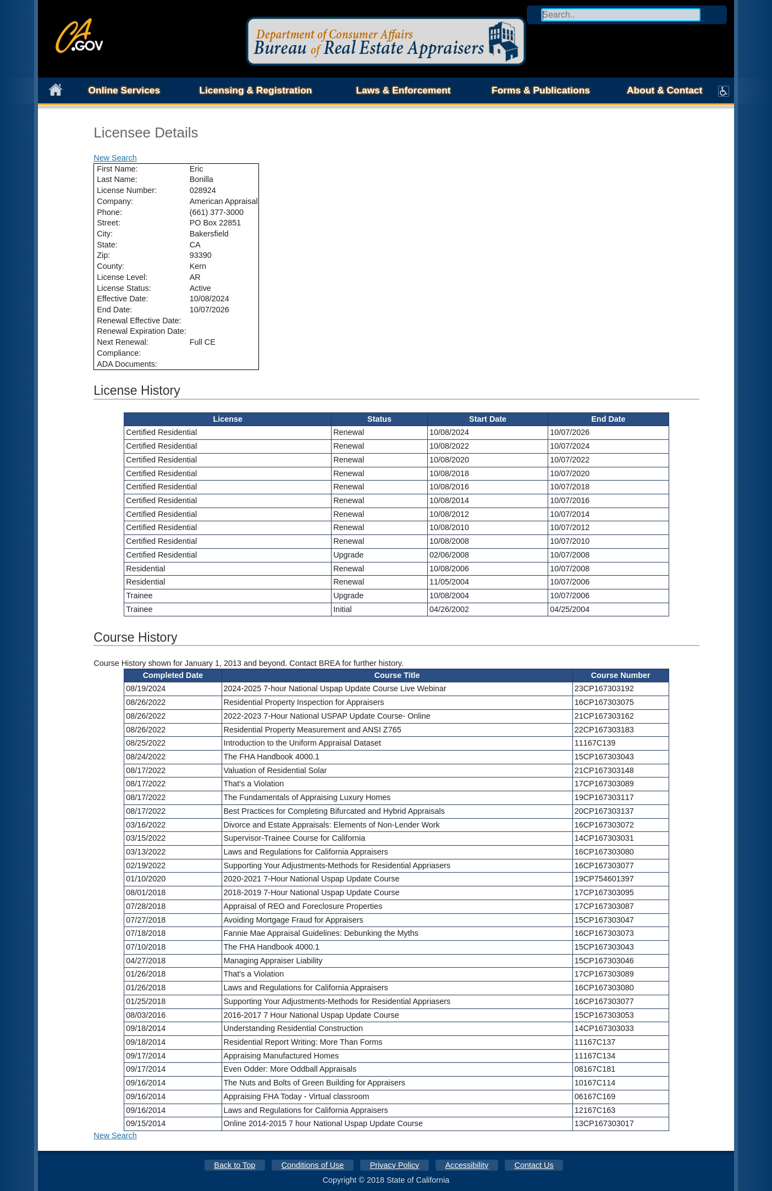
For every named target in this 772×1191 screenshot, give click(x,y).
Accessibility (466, 1165)
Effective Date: (122, 298)
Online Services (125, 90)
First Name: (117, 168)
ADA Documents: (127, 364)
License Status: (124, 288)
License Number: (127, 190)
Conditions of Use (313, 1165)
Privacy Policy (395, 1165)
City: (105, 233)
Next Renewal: (122, 342)
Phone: (109, 212)
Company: (115, 201)
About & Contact (664, 90)
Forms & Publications (541, 90)
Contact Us (534, 1165)
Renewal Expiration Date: (141, 331)
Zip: (103, 255)
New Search (114, 157)
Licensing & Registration (255, 90)
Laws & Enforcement (403, 90)
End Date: (114, 309)
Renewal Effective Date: (139, 320)
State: (107, 244)
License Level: (122, 277)
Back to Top (234, 1165)
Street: (108, 222)
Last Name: (117, 179)
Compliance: (119, 353)
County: (110, 266)
